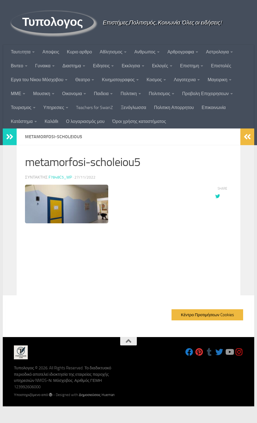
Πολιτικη (128, 93)
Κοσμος (154, 79)
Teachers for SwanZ (94, 107)
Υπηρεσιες (53, 107)
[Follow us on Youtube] (229, 352)
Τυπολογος (52, 22)
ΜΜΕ (16, 93)
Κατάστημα (22, 121)
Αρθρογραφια (180, 52)
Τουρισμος (21, 107)
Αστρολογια (217, 52)
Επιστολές (221, 65)
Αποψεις (50, 52)
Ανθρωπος (144, 52)
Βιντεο (17, 65)
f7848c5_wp (60, 177)
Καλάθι (51, 121)
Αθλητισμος (111, 52)
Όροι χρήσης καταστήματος (139, 121)
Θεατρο (82, 79)
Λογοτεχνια (185, 79)
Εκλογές (160, 65)
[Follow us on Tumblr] (209, 352)
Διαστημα (71, 65)
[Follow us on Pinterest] (199, 352)
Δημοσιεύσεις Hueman (97, 395)
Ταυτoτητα (21, 52)
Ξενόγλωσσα (133, 107)
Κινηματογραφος (118, 79)
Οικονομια (72, 93)
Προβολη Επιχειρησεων (205, 93)
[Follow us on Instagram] (239, 352)
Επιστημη (189, 65)
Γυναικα (43, 65)
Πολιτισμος (159, 93)
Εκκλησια (131, 65)
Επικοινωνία (214, 107)
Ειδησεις (101, 65)
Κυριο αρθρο (79, 52)
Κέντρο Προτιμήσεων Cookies (207, 314)
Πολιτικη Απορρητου (174, 107)
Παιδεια (101, 93)
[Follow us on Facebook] (189, 352)
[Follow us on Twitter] (219, 352)
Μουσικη (41, 93)
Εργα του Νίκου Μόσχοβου (37, 79)
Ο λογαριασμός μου (85, 121)
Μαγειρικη (217, 79)
